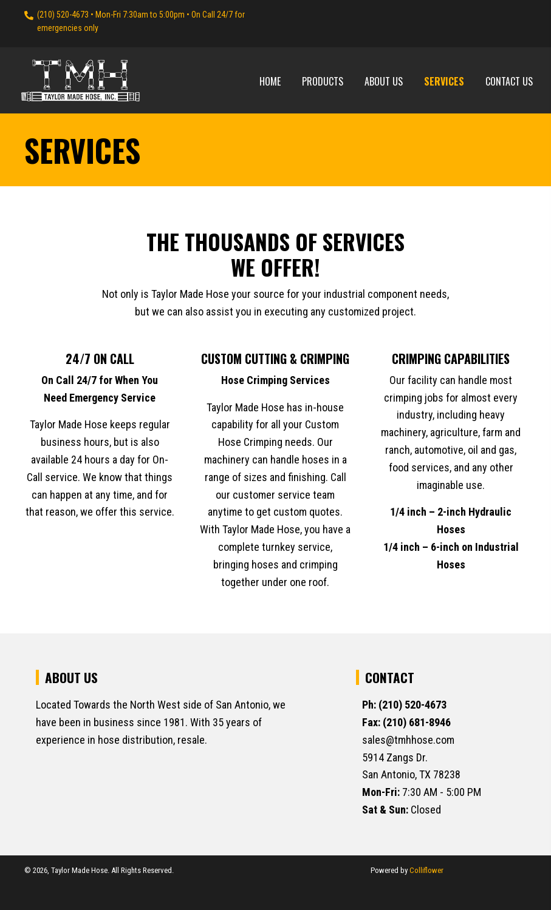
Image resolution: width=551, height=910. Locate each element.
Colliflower (426, 870)
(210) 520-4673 (63, 14)
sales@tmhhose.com (408, 739)
